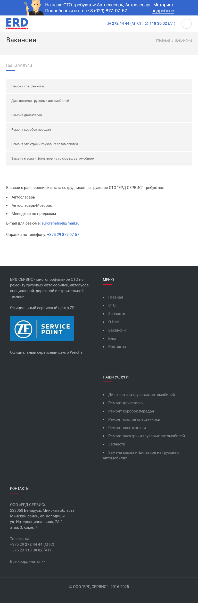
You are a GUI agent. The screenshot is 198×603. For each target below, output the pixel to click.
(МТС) (124, 23)
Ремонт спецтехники (27, 86)
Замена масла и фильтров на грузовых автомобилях (52, 158)
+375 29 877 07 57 (63, 234)
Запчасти (116, 313)
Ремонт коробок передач (31, 129)
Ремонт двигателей (26, 115)
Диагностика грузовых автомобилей (40, 101)
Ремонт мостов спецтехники (134, 419)
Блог (112, 338)
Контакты (117, 346)
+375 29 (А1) (30, 550)
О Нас (113, 322)
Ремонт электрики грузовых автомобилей (44, 144)
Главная (163, 41)
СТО (112, 305)
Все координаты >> (27, 561)
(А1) (160, 23)
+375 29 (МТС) (32, 544)
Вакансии (117, 330)
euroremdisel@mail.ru (60, 223)
